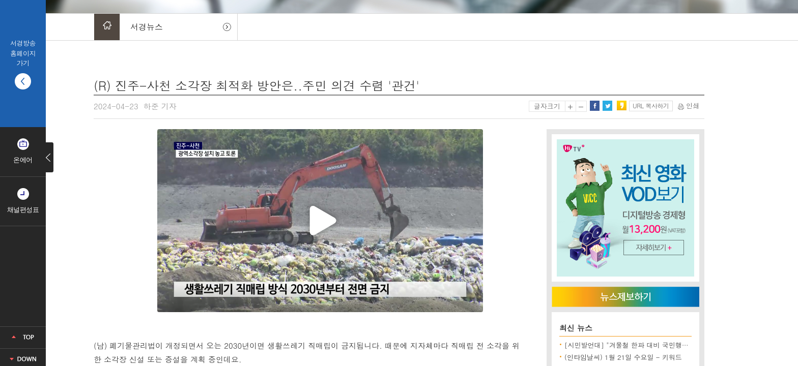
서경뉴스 (146, 27)
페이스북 (594, 106)
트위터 (607, 106)
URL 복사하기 (651, 105)
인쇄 (688, 105)
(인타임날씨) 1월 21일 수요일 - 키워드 (623, 357)
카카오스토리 (621, 106)
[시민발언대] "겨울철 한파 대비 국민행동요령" (634, 345)
